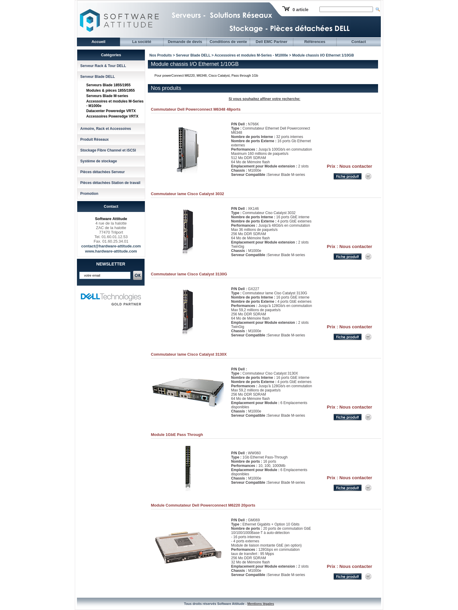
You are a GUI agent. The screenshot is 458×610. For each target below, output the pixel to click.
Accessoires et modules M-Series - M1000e (251, 55)
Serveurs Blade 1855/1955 (108, 85)
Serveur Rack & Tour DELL (103, 66)
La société (141, 41)
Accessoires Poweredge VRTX (112, 116)
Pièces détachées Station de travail (110, 183)
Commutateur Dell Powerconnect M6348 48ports (195, 109)
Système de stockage (98, 161)
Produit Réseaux (94, 139)
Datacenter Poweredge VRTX (111, 111)
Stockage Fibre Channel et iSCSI (108, 150)
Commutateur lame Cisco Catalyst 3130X (189, 354)
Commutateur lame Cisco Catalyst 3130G (189, 274)
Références (314, 41)
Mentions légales (260, 603)
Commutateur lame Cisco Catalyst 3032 (187, 194)
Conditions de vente (228, 41)
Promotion (89, 194)
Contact (358, 41)
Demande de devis (185, 41)
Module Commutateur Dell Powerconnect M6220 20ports (203, 505)
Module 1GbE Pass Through (177, 434)
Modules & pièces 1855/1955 (110, 90)
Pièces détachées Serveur (102, 172)
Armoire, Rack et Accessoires (105, 129)
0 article (300, 9)
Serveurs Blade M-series (107, 96)
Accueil (98, 41)
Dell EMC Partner (271, 41)
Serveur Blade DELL (97, 77)
